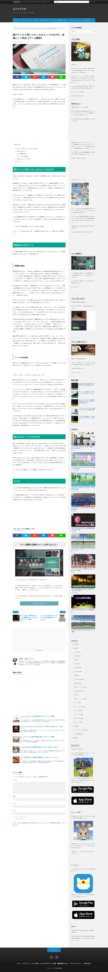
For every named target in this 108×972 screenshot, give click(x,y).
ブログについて (76, 722)
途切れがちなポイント (21, 151)
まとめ (17, 161)
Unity (74, 551)
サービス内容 (34, 20)
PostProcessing (75, 470)
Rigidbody (74, 511)
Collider (76, 663)
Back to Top (54, 950)
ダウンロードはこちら (39, 603)
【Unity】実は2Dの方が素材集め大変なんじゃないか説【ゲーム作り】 (39, 747)
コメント (15, 780)
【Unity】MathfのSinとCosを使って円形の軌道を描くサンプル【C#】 (49, 617)
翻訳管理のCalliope (62, 20)
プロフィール (24, 20)
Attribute (76, 656)
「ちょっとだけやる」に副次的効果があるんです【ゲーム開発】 (37, 716)
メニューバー (77, 714)
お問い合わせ (86, 20)
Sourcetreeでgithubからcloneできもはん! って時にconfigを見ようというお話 (41, 726)
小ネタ (74, 726)
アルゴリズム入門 (78, 706)
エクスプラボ (19, 9)
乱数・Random (77, 718)
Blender (74, 644)
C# (75, 659)
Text (75, 695)
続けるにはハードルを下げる (23, 159)
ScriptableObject (76, 490)
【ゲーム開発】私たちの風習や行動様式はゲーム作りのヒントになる (38, 757)
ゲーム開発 (26, 41)
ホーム (15, 20)
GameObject (77, 671)
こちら (37, 664)
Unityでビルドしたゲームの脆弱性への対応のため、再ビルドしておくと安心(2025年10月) (87, 401)
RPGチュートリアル (79, 687)
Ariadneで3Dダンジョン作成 (47, 20)
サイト (14, 810)
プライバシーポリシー (75, 20)
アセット (76, 702)
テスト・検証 (77, 710)
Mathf (74, 450)
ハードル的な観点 (22, 156)
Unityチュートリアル (79, 698)
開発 (21, 41)
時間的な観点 (21, 154)
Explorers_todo (79, 95)
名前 (14, 796)
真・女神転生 (77, 733)
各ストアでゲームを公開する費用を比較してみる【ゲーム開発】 (37, 736)
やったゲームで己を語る (80, 730)
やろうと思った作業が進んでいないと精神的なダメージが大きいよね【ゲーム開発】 (28, 617)
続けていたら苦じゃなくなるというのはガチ (26, 149)
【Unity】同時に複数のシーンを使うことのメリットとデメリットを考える (87, 418)
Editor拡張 (76, 667)
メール (15, 803)
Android (76, 652)
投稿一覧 (31, 658)
